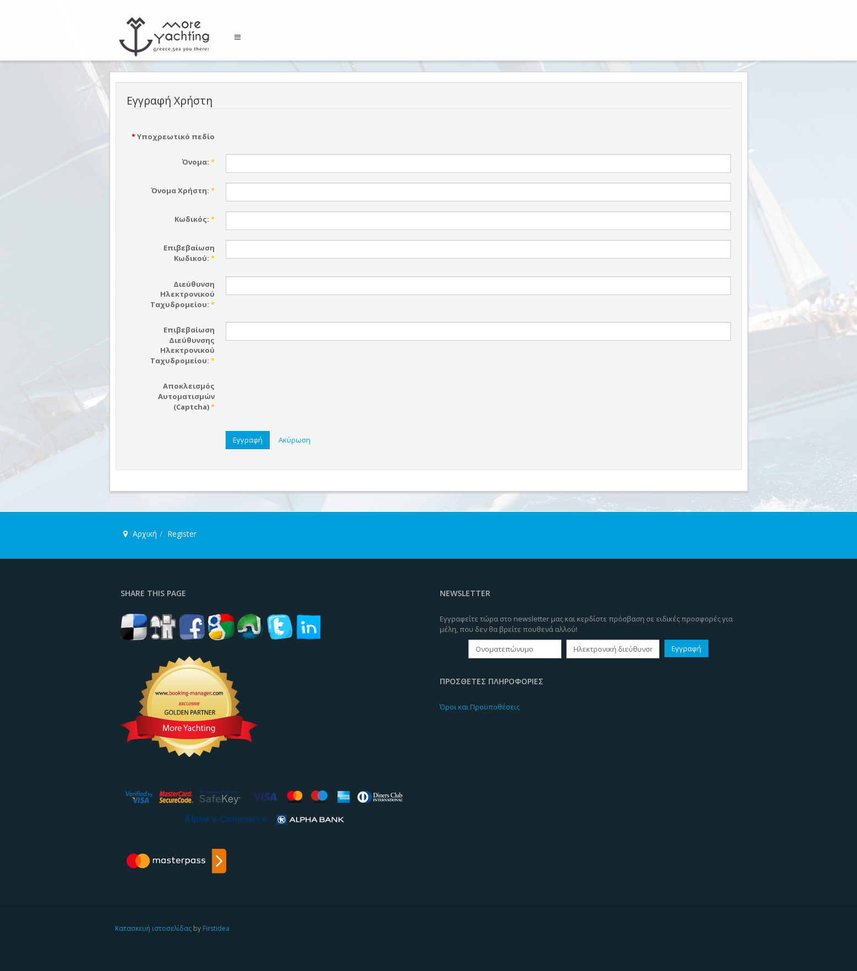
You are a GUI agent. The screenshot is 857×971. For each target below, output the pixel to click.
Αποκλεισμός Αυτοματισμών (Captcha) (186, 396)
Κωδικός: (194, 219)
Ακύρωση (294, 440)
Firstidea (216, 928)
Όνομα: (198, 162)
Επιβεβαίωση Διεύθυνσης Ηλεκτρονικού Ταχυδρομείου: (182, 345)
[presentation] (309, 399)
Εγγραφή (248, 440)
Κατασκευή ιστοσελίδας (153, 928)
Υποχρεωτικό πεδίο (173, 136)
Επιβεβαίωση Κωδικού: (189, 253)
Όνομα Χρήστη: (183, 190)
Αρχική (145, 533)
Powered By (692, 937)
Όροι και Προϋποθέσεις (480, 707)
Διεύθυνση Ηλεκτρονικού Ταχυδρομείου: (182, 294)
